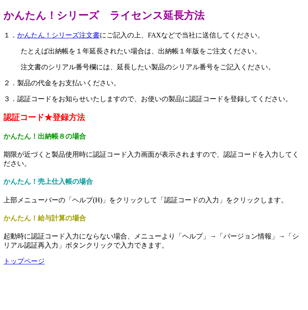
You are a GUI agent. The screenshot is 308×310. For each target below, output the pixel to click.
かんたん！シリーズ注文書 (58, 35)
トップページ (24, 261)
